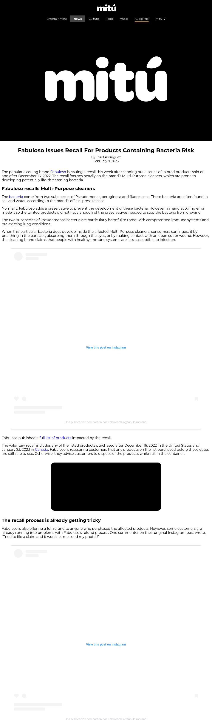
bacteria (16, 197)
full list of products (55, 438)
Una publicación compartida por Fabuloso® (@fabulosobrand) (106, 422)
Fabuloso (58, 172)
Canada (41, 450)
